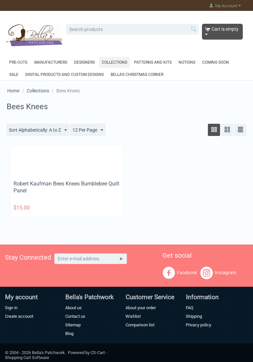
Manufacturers (50, 62)
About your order (141, 307)
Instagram (218, 273)
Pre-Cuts (18, 62)
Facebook (179, 273)
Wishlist (133, 316)
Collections (114, 62)
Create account (19, 316)
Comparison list (140, 324)
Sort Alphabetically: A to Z (38, 130)
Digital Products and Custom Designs (64, 74)
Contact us (75, 316)
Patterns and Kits (153, 62)
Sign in (11, 307)
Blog (69, 333)
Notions (187, 62)
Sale (13, 74)
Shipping (194, 316)
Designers (84, 62)
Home (13, 90)
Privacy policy (198, 324)
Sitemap (73, 324)
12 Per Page (87, 130)
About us (73, 307)
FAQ (189, 307)
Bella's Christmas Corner (137, 74)
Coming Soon (215, 62)
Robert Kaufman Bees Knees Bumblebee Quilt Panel (66, 187)
